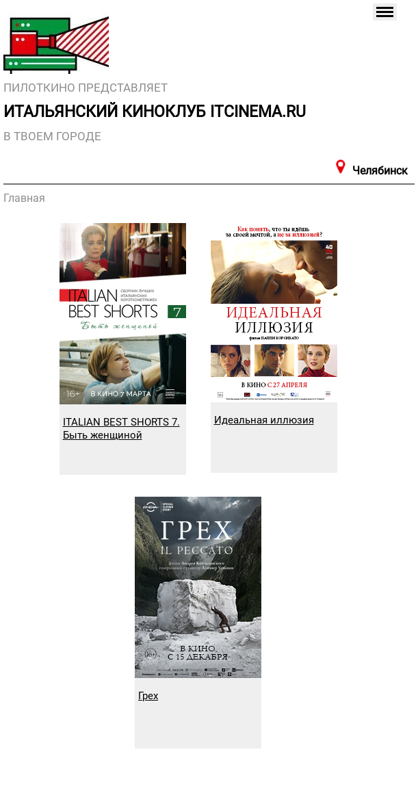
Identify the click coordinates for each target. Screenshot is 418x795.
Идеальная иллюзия (264, 420)
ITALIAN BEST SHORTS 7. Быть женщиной (121, 428)
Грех (148, 696)
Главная (24, 198)
